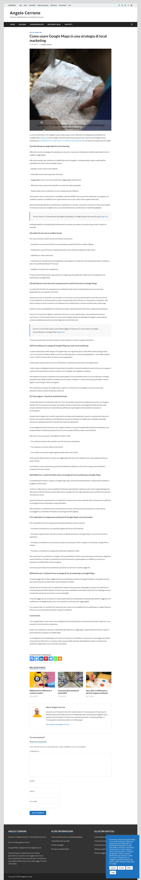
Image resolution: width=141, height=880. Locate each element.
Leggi (113, 872)
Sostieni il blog (54, 24)
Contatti (68, 24)
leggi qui (44, 138)
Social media (62, 5)
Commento (35, 751)
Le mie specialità (37, 24)
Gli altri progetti (57, 845)
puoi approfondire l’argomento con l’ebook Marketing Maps (61, 140)
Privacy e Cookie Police (60, 849)
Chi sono (22, 24)
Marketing (53, 5)
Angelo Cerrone (25, 13)
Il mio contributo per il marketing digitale (66, 837)
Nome (33, 781)
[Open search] (131, 24)
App (20, 5)
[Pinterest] (46, 658)
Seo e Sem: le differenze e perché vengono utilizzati (97, 691)
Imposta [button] (113, 868)
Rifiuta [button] (129, 868)
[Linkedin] (41, 658)
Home (12, 24)
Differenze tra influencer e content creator (41, 691)
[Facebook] (32, 658)
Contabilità (32, 5)
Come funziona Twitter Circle (105, 841)
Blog (25, 5)
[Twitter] (36, 658)
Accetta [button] (121, 868)
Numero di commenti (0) (38, 741)
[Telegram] (51, 658)
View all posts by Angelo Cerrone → (58, 724)
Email (33, 791)
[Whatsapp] (55, 658)
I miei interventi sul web (60, 841)
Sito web (33, 801)
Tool (69, 5)
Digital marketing (43, 5)
